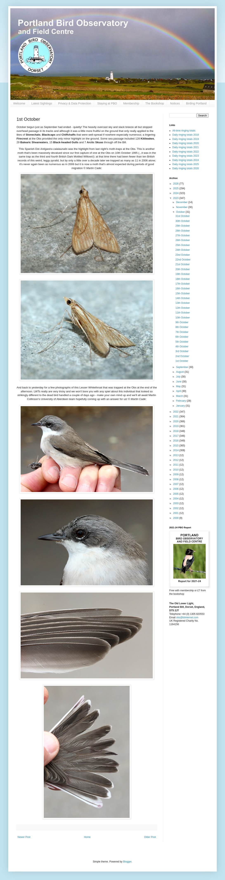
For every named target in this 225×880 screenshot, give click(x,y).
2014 (176, 450)
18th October (182, 279)
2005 (176, 493)
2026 (176, 183)
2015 (176, 445)
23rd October (182, 254)
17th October (182, 283)
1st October (181, 361)
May (178, 386)
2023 (176, 198)
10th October (182, 317)
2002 (176, 508)
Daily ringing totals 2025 (185, 164)
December (182, 202)
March (180, 396)
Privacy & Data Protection (74, 103)
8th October (181, 327)
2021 (176, 416)
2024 (176, 193)
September (182, 367)
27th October (182, 235)
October (181, 212)
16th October (182, 288)
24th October (182, 249)
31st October (182, 216)
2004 (176, 498)
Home (87, 837)
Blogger (127, 861)
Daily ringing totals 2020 (185, 143)
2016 (176, 440)
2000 (176, 518)
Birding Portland (196, 103)
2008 (176, 479)
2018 (176, 431)
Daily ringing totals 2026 (185, 168)
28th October (182, 230)
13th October (182, 303)
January (181, 405)
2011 (176, 464)
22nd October (183, 259)
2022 (176, 411)
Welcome (19, 103)
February (181, 400)
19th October (182, 274)
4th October (181, 346)
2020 (176, 421)
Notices (175, 103)
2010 (176, 469)
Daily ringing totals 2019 (185, 139)
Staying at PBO (107, 103)
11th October (182, 312)
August (180, 371)
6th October (181, 336)
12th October (182, 307)
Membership (131, 103)
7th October (181, 332)
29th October (182, 225)
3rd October (181, 351)
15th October (182, 293)
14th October (182, 298)
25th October (182, 245)
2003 (176, 503)
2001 (176, 513)
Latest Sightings (41, 103)
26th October (182, 240)
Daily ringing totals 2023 (185, 155)
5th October (181, 341)
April (179, 391)
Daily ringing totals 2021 (185, 147)
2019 (176, 426)
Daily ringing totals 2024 (185, 160)
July (178, 376)
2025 (176, 188)
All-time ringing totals (183, 130)
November (182, 207)
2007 (176, 484)
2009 (176, 474)
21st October (182, 264)
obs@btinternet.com (187, 617)
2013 (176, 455)
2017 (176, 435)
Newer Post (24, 837)
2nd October (182, 356)
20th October (182, 269)
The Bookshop (154, 103)
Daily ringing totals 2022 (185, 151)
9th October (181, 322)
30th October (182, 221)
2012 (176, 460)
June (179, 381)
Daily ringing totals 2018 (185, 134)
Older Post (150, 837)
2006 (176, 488)
